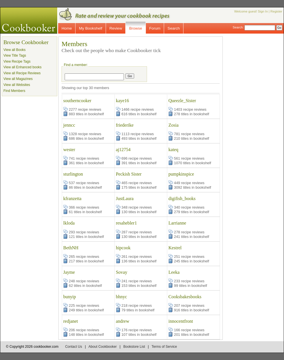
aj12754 (123, 149)
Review (115, 28)
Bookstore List (134, 347)
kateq (173, 149)
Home (67, 28)
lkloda (69, 223)
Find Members (14, 91)
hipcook (123, 247)
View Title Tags (14, 55)
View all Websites (16, 85)
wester (69, 149)
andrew (122, 321)
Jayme (69, 272)
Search (173, 28)
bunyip (69, 296)
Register (276, 11)
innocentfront (180, 321)
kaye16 (122, 100)
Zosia (173, 125)
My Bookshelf (90, 28)
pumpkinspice (181, 174)
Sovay (121, 272)
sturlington (73, 174)
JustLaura (125, 198)
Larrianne (177, 223)
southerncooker (77, 100)
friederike (125, 125)
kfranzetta (72, 198)
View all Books (14, 50)
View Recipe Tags (16, 61)
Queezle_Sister (182, 100)
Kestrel (174, 247)
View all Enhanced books (22, 67)
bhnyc (121, 296)
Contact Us (73, 347)
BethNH (70, 247)
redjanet (70, 321)
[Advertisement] (258, 121)
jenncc (69, 125)
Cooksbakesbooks (184, 296)
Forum (154, 28)
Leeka (173, 272)
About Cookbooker (102, 347)
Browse (135, 28)
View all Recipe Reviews (22, 73)
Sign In (263, 11)
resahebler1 (126, 223)
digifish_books (181, 198)
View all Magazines (18, 79)
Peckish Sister (129, 174)
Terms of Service (164, 347)
